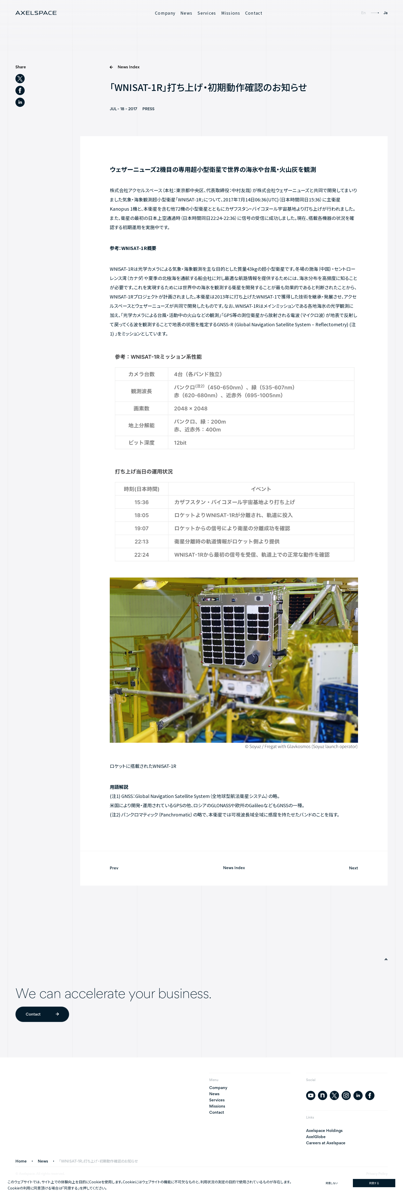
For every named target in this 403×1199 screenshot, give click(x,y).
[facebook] (20, 90)
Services (206, 13)
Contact (254, 13)
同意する (374, 1183)
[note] (322, 1095)
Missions (230, 13)
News (186, 13)
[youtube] (310, 1095)
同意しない (332, 1183)
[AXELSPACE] (36, 13)
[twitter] (20, 78)
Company (165, 13)
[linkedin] (20, 102)
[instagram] (346, 1095)
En (363, 12)
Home (21, 1161)
